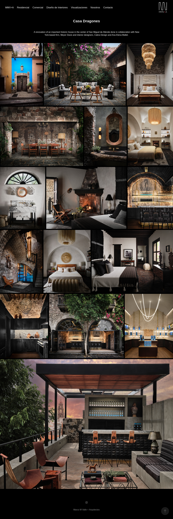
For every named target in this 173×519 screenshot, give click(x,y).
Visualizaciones (79, 7)
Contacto (108, 7)
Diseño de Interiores (57, 7)
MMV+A (9, 7)
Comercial (38, 7)
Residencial (23, 7)
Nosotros (95, 7)
